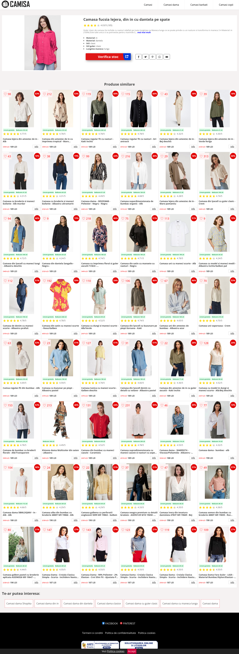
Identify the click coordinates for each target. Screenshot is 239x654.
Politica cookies (146, 633)
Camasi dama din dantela (78, 603)
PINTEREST (127, 623)
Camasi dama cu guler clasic (141, 603)
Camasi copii (226, 4)
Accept (132, 651)
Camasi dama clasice (109, 603)
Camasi (148, 4)
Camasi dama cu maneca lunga (180, 603)
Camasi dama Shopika (18, 603)
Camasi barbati (198, 4)
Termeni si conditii (92, 633)
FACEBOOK (110, 623)
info (36, 146)
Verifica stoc (114, 56)
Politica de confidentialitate (120, 633)
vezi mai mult (144, 32)
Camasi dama (171, 4)
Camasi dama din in (47, 603)
